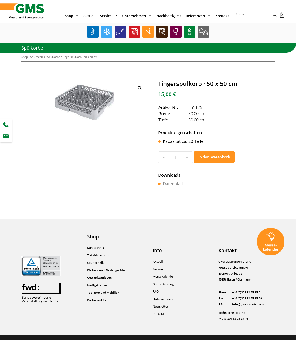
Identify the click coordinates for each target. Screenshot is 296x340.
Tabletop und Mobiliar (103, 292)
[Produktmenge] (175, 157)
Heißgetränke (97, 285)
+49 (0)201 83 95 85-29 (247, 298)
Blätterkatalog (163, 284)
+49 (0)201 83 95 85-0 (246, 292)
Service (110, 15)
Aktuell (89, 15)
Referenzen (199, 15)
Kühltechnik (95, 248)
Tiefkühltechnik (98, 255)
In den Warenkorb (214, 157)
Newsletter (160, 306)
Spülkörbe (32, 48)
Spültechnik (37, 57)
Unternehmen (138, 15)
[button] (140, 88)
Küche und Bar (97, 300)
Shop (73, 15)
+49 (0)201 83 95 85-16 (233, 319)
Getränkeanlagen (99, 278)
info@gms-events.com (248, 304)
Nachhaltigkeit (168, 15)
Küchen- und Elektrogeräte (106, 270)
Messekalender (163, 276)
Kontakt (222, 15)
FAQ (156, 291)
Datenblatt (173, 183)
